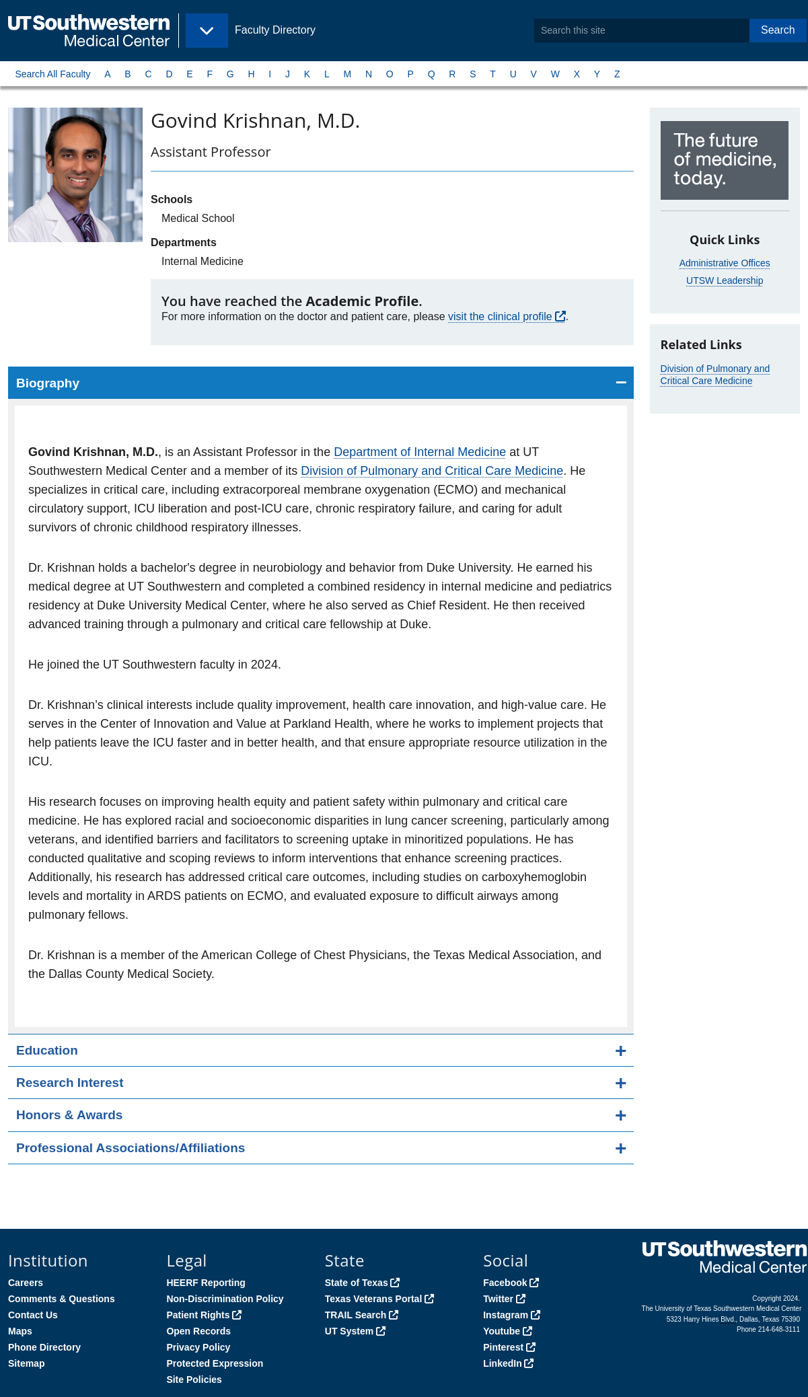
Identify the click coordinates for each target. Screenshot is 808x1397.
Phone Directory (44, 1347)
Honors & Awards (69, 1115)
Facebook (505, 1282)
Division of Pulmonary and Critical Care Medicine (432, 471)
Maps (20, 1331)
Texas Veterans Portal (373, 1298)
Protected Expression (214, 1363)
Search (778, 30)
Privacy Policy (198, 1347)
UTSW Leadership (724, 280)
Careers (25, 1282)
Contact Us (33, 1315)
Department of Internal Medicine (420, 452)
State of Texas (356, 1282)
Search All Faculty (52, 74)
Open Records (198, 1331)
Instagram (505, 1315)
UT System (349, 1331)
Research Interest (69, 1082)
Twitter (498, 1298)
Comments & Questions (61, 1298)
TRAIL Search (356, 1315)
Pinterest (503, 1347)
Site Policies (193, 1379)
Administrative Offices (725, 263)
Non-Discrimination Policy (224, 1298)
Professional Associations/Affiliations (130, 1148)
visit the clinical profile (500, 316)
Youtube (501, 1331)
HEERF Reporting (205, 1282)
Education (47, 1050)
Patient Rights (197, 1315)
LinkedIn (502, 1363)
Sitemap (26, 1363)
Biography (47, 383)
